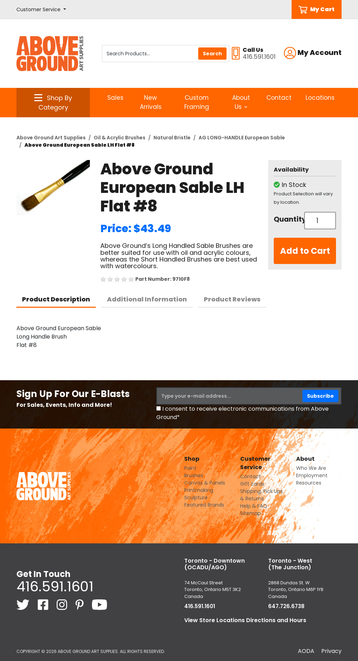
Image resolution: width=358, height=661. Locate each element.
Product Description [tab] (56, 299)
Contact (279, 97)
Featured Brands (204, 504)
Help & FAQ (253, 505)
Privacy (331, 651)
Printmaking (198, 490)
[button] (41, 9)
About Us (241, 102)
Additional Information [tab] (147, 299)
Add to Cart (305, 251)
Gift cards (252, 483)
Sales (115, 97)
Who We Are (311, 468)
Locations (320, 97)
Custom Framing (196, 102)
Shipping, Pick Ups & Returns (261, 495)
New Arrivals (151, 102)
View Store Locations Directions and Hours (245, 620)
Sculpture (196, 497)
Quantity (286, 219)
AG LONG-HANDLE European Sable (242, 137)
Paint (190, 468)
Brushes (193, 475)
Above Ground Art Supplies (51, 137)
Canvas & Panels (204, 482)
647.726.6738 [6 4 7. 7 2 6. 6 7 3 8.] (286, 606)
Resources (308, 482)
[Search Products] (166, 53)
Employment (312, 475)
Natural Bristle (172, 137)
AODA (306, 651)
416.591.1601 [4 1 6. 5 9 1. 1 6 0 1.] (54, 586)
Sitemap (250, 513)
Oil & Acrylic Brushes (119, 137)
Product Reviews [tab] (232, 299)
